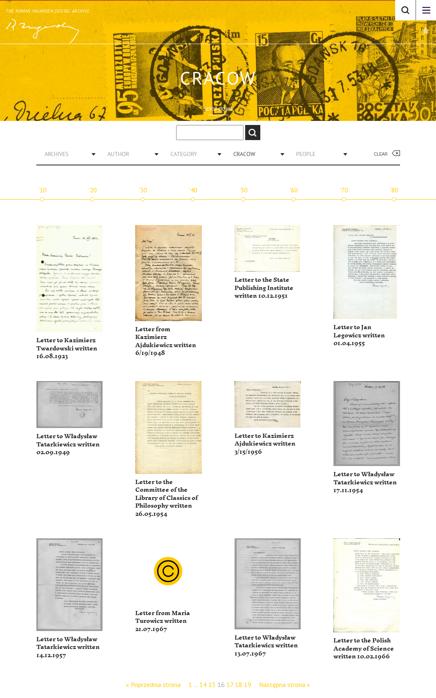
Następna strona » (284, 684)
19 (247, 684)
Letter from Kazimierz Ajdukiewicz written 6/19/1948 (165, 341)
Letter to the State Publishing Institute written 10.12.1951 (264, 288)
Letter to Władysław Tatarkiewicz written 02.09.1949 (68, 444)
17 (229, 684)
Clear (380, 154)
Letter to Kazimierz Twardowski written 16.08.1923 (66, 348)
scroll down (217, 108)
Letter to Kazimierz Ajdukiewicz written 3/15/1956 (265, 444)
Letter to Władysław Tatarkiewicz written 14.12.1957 (68, 647)
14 (203, 684)
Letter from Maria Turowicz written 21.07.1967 (162, 621)
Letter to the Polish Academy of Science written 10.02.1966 (363, 648)
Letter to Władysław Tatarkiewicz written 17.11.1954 (365, 482)
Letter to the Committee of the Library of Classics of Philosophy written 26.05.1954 (166, 498)
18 (238, 684)
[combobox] (67, 154)
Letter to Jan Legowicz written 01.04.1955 (359, 335)
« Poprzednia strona (153, 684)
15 (212, 684)
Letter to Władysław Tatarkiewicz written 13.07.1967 (266, 646)
